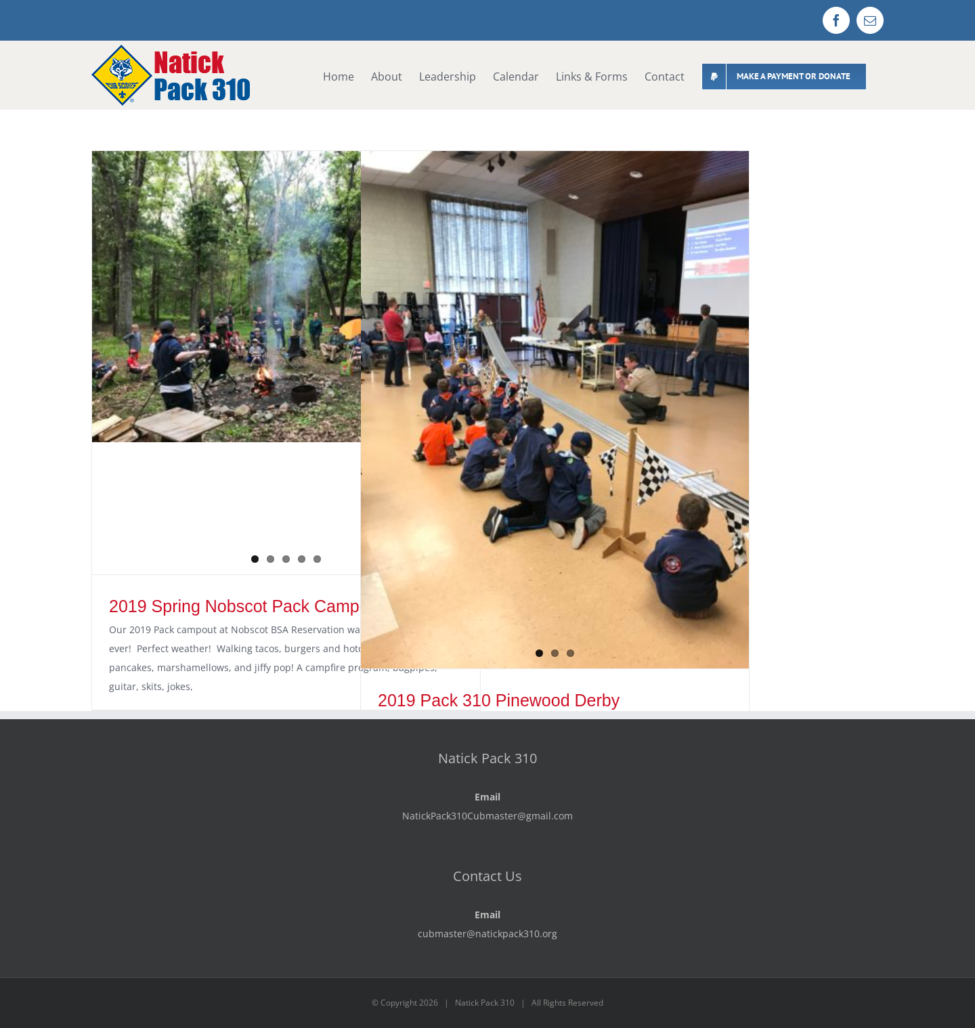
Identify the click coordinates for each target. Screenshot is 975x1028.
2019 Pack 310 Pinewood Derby (499, 700)
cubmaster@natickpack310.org (487, 933)
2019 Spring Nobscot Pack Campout (246, 606)
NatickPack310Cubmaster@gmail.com (487, 815)
